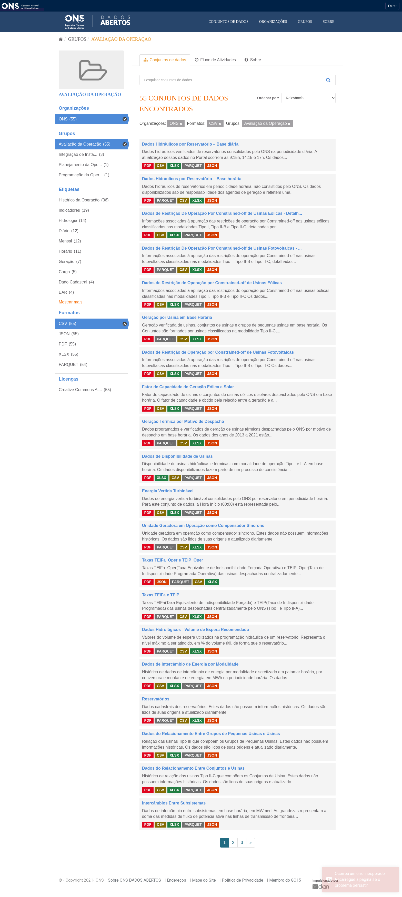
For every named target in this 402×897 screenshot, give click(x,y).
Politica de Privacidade (242, 880)
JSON (212, 166)
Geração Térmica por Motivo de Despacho (183, 421)
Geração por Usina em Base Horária (177, 317)
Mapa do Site (204, 880)
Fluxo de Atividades (215, 60)
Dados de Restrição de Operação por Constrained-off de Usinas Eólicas (212, 283)
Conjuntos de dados (228, 22)
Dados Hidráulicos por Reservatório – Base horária (192, 179)
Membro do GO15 (285, 880)
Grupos (305, 22)
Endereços (176, 880)
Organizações (273, 22)
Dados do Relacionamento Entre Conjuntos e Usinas (193, 768)
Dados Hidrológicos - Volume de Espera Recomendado (195, 629)
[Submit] (329, 80)
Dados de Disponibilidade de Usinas (177, 456)
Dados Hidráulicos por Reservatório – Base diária (190, 144)
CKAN (321, 886)
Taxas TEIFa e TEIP (160, 595)
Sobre (328, 22)
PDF (147, 166)
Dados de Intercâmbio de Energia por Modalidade (190, 664)
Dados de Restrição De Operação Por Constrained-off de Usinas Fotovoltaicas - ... (222, 248)
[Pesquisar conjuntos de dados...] (230, 80)
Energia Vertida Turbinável (168, 491)
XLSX (174, 166)
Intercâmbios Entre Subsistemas (174, 803)
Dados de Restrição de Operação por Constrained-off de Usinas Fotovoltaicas (218, 352)
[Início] (61, 39)
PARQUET (193, 166)
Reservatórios (155, 699)
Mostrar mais (70, 302)
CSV (160, 166)
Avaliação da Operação (121, 39)
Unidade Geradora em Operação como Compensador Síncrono (203, 525)
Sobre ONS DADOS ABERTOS (134, 880)
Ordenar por (267, 98)
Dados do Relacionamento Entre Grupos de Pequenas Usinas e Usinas (211, 733)
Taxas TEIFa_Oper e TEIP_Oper (172, 560)
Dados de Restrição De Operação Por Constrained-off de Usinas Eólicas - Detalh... (222, 213)
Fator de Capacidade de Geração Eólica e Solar (188, 387)
